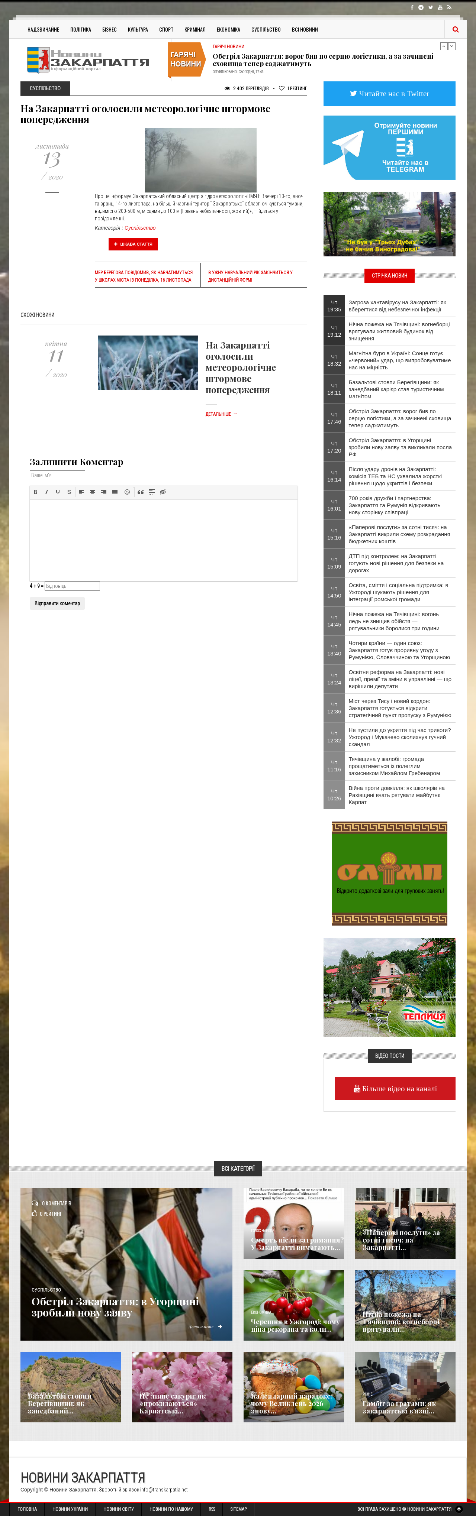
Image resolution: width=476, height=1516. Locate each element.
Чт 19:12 (334, 331)
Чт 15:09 (334, 563)
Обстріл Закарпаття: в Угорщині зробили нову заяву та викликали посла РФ (400, 447)
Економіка (228, 29)
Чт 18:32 (334, 360)
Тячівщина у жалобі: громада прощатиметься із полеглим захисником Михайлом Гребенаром (394, 766)
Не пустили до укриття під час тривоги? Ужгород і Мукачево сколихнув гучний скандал (400, 737)
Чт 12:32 (334, 737)
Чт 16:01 (334, 505)
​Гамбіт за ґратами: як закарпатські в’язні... (399, 1407)
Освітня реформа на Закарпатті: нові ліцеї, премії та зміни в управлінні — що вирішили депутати (400, 679)
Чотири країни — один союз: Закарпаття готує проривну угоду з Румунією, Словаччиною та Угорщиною (399, 650)
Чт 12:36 (334, 708)
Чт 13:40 (334, 650)
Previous (444, 46)
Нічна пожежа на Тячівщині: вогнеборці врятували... (401, 1322)
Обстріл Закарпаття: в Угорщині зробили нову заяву (122, 1306)
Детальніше (222, 414)
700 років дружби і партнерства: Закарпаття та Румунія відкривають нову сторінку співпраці (395, 505)
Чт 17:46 (334, 418)
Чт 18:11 (334, 389)
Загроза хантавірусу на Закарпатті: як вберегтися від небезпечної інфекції (397, 305)
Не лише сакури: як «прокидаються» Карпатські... (172, 1403)
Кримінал (195, 29)
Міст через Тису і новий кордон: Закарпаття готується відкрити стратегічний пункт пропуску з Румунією (400, 708)
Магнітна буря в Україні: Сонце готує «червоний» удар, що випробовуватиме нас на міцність (400, 360)
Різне (367, 1394)
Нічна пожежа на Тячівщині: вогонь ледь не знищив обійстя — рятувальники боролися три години (394, 621)
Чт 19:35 (334, 305)
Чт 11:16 (334, 765)
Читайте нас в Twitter (393, 93)
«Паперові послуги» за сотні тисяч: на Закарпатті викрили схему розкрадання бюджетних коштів (399, 534)
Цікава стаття (133, 244)
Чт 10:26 (334, 794)
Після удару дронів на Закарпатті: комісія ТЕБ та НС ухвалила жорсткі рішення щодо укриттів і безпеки (395, 476)
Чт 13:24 (334, 679)
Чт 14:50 (334, 592)
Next (452, 46)
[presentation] (36, 492)
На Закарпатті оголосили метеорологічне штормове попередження (241, 367)
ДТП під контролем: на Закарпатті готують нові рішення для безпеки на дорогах (396, 563)
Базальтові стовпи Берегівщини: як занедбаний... (59, 1403)
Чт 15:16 (334, 534)
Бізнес (109, 29)
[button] (35, 491)
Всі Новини (305, 29)
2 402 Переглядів (247, 88)
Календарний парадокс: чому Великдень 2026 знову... (291, 1403)
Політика (80, 29)
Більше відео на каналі (398, 1088)
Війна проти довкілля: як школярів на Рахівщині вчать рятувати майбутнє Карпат (397, 795)
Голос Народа (262, 1231)
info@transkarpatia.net (164, 1490)
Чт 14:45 (334, 621)
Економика (261, 1313)
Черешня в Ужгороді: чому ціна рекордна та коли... (295, 1325)
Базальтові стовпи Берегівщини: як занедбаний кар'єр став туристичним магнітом (396, 389)
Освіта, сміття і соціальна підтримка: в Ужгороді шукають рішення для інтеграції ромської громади (398, 592)
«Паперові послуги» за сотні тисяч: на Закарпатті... (401, 1240)
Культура (138, 29)
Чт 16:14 (334, 476)
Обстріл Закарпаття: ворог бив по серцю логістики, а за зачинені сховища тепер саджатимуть (323, 60)
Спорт (166, 29)
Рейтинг (293, 88)
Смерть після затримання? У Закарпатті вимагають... (297, 1243)
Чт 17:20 (334, 447)
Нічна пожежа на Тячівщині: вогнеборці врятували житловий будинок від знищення (399, 331)
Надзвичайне (43, 29)
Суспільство (266, 29)
